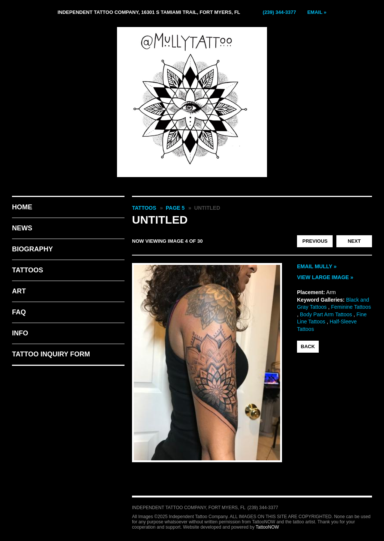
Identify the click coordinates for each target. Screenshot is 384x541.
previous (314, 241)
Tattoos (27, 270)
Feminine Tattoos (351, 307)
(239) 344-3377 (279, 12)
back (308, 346)
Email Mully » (317, 266)
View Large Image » (325, 277)
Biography (32, 249)
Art (19, 291)
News (22, 228)
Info (20, 333)
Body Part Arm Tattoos (326, 314)
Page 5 (175, 208)
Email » (316, 12)
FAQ (19, 312)
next (354, 241)
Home (22, 207)
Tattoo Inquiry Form (51, 354)
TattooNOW (267, 527)
